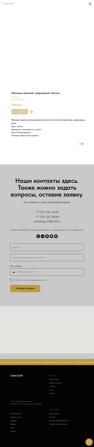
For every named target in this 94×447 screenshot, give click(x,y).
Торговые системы (15, 417)
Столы (51, 390)
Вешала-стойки (54, 379)
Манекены (13, 420)
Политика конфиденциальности (59, 420)
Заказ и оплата (54, 413)
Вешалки (12, 424)
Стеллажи (52, 386)
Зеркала (52, 393)
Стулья (12, 428)
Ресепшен (13, 431)
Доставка (52, 417)
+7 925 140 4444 (47, 212)
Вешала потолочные (56, 383)
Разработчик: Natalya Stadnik (58, 424)
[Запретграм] (56, 236)
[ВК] (47, 236)
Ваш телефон (16, 266)
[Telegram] (42, 236)
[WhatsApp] (51, 236)
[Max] (38, 236)
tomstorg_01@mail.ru (47, 221)
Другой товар (8, 3)
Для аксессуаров (15, 413)
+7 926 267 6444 (47, 217)
